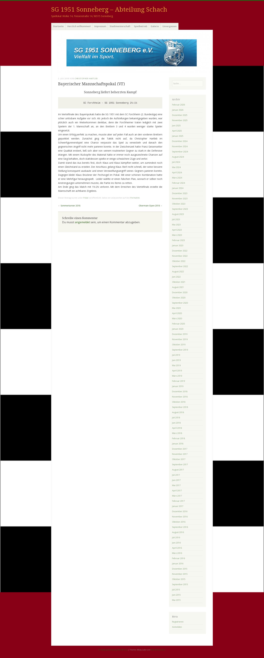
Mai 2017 (176, 485)
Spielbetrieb (140, 26)
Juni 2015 (176, 594)
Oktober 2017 (178, 459)
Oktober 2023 (178, 203)
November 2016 (180, 516)
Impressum (100, 26)
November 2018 (180, 396)
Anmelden (177, 627)
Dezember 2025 (179, 115)
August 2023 (178, 214)
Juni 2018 (176, 422)
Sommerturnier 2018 (69, 205)
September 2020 (180, 302)
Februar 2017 (178, 501)
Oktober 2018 (178, 401)
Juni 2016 (176, 542)
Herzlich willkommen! (79, 26)
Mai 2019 (176, 365)
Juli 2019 (176, 355)
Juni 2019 (176, 360)
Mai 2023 (176, 224)
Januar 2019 (177, 386)
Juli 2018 (176, 417)
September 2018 (180, 407)
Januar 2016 (177, 563)
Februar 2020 (178, 323)
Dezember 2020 (179, 292)
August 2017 (178, 469)
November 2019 (180, 339)
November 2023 (180, 198)
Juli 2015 (176, 589)
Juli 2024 (176, 162)
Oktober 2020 (178, 297)
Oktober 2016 (178, 521)
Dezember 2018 (179, 391)
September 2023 (180, 209)
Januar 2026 (177, 109)
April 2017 (177, 490)
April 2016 (177, 547)
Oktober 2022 (178, 261)
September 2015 (180, 584)
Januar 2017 (177, 506)
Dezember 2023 (179, 193)
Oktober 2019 (178, 344)
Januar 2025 (177, 136)
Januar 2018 (177, 443)
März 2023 (177, 235)
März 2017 (177, 495)
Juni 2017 (176, 480)
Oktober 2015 (178, 579)
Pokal (85, 197)
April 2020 (177, 313)
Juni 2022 (176, 276)
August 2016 (178, 532)
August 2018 (178, 412)
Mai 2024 (176, 167)
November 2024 (180, 146)
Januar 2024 (177, 188)
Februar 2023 (178, 240)
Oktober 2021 (178, 282)
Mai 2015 (176, 600)
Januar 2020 (177, 328)
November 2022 (180, 255)
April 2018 (177, 428)
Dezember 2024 (179, 141)
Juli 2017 (176, 474)
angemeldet (82, 222)
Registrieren (178, 621)
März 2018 (177, 433)
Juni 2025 (176, 125)
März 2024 (177, 177)
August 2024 (178, 156)
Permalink (135, 197)
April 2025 (177, 130)
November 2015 (180, 574)
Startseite (58, 26)
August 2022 (178, 271)
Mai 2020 (176, 308)
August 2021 (178, 287)
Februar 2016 (178, 558)
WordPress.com (158, 649)
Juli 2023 (176, 219)
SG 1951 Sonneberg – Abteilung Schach (109, 9)
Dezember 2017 (179, 448)
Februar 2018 (178, 438)
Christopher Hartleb (86, 78)
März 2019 (177, 375)
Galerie (155, 26)
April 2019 (177, 370)
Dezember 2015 (179, 568)
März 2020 (177, 318)
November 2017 (180, 454)
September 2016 (180, 527)
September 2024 (180, 151)
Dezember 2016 (179, 511)
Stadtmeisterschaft (120, 26)
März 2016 (177, 553)
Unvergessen (169, 26)
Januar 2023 (177, 245)
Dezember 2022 (179, 250)
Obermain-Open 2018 (150, 205)
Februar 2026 (178, 104)
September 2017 (180, 464)
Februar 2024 (178, 182)
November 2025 (180, 120)
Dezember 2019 (179, 334)
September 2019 (180, 349)
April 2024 (177, 172)
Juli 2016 (176, 537)
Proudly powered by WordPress (112, 649)
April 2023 (177, 229)
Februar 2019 (178, 381)
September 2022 (180, 266)
